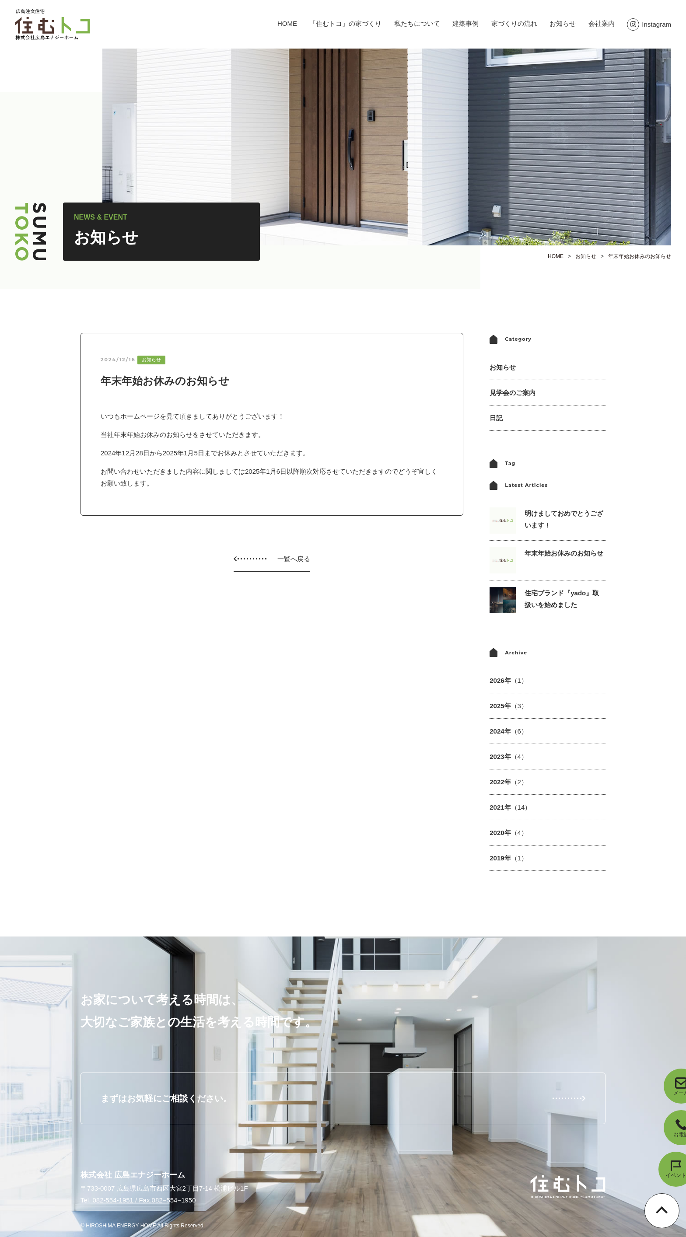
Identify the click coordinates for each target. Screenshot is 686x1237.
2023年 (509, 756)
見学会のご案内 (513, 392)
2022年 (509, 782)
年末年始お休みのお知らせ (639, 256)
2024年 (509, 731)
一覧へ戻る (293, 559)
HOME (287, 23)
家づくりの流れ (514, 23)
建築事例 (465, 23)
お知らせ (563, 23)
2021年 (510, 807)
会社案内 (601, 23)
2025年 (509, 705)
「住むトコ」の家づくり (345, 23)
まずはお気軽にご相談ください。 (166, 1098)
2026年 (509, 680)
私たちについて (417, 23)
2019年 (509, 858)
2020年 (509, 832)
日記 (496, 418)
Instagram (649, 24)
